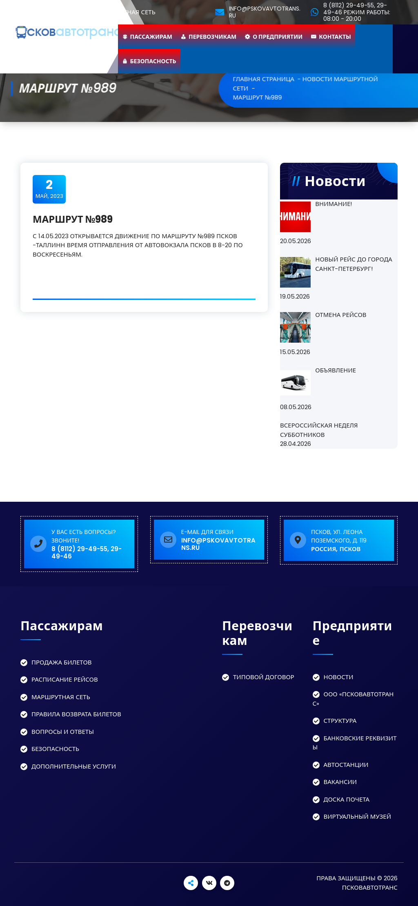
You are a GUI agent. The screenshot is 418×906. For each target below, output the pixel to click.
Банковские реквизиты (355, 743)
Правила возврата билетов (76, 714)
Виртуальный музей (357, 816)
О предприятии (277, 37)
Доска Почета (347, 799)
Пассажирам (151, 37)
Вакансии (340, 782)
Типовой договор (263, 677)
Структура (340, 720)
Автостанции (346, 764)
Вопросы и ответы (62, 731)
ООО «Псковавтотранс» (353, 699)
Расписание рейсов (64, 679)
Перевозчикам (212, 37)
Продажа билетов (61, 662)
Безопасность (153, 61)
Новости (339, 677)
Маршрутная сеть (60, 697)
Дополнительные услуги (73, 766)
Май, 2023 (49, 189)
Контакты (335, 37)
